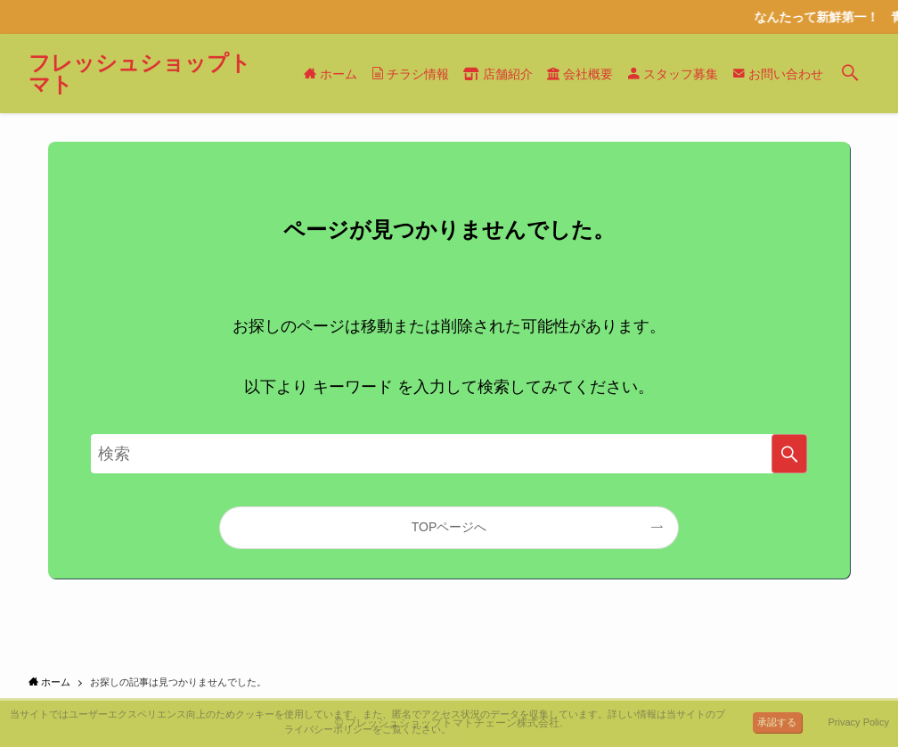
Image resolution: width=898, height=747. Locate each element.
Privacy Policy (859, 722)
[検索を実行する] (789, 453)
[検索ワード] (449, 453)
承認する (776, 722)
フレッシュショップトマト (140, 74)
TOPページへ (449, 527)
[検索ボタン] (849, 73)
